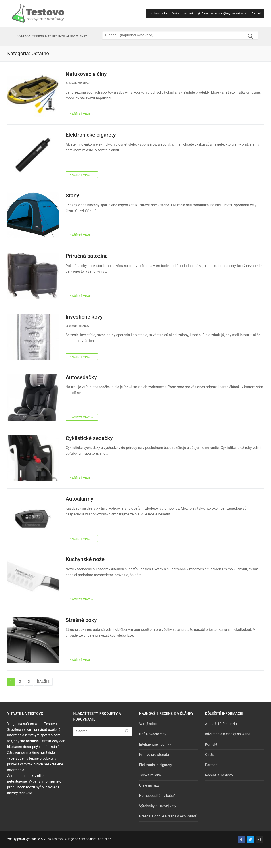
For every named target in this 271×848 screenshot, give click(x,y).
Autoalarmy (79, 499)
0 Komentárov (78, 83)
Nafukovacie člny (86, 74)
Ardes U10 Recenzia (221, 724)
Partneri (256, 13)
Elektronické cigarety (91, 135)
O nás (175, 13)
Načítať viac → (82, 114)
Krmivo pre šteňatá (154, 754)
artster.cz (104, 839)
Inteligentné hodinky (155, 744)
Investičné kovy (84, 317)
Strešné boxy (81, 620)
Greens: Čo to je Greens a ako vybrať (167, 816)
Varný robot (148, 724)
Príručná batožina (87, 256)
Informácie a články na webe (227, 734)
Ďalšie (43, 681)
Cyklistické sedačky (89, 438)
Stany (72, 195)
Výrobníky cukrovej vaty (157, 806)
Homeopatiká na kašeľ (157, 796)
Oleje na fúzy (149, 785)
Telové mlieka (150, 775)
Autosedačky (81, 377)
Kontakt (188, 13)
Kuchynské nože (85, 559)
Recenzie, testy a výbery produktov (222, 13)
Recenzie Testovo (219, 775)
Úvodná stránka (158, 13)
